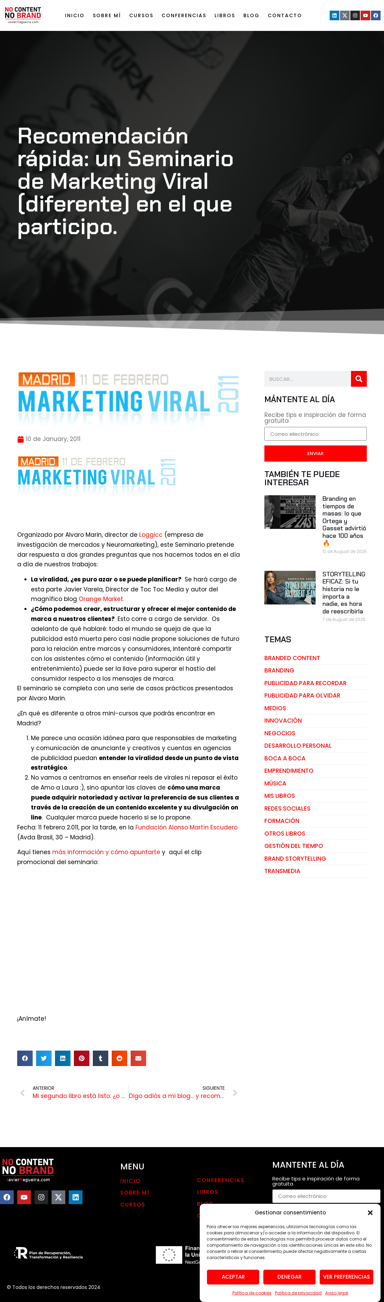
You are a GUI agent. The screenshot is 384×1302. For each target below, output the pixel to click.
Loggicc (151, 535)
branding (279, 670)
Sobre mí (107, 15)
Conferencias (184, 15)
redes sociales (287, 808)
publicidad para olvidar (302, 695)
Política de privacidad (298, 1293)
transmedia (282, 871)
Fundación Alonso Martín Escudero (186, 827)
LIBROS (225, 15)
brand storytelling (295, 858)
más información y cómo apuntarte (106, 852)
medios (275, 708)
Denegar (289, 1276)
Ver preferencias (346, 1276)
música (275, 783)
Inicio (75, 15)
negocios (279, 733)
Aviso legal (336, 1293)
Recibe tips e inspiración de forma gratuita (315, 418)
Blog (251, 15)
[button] (370, 1212)
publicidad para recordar (305, 683)
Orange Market (101, 599)
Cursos (141, 15)
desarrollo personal (298, 745)
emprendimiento (289, 771)
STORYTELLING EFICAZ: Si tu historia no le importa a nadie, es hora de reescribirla (343, 592)
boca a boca (285, 758)
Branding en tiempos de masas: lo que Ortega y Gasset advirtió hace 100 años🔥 (344, 521)
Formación (281, 821)
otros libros (284, 833)
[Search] (359, 379)
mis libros (279, 796)
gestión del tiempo (293, 846)
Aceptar (233, 1276)
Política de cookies (252, 1293)
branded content (292, 658)
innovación (283, 720)
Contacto (285, 15)
